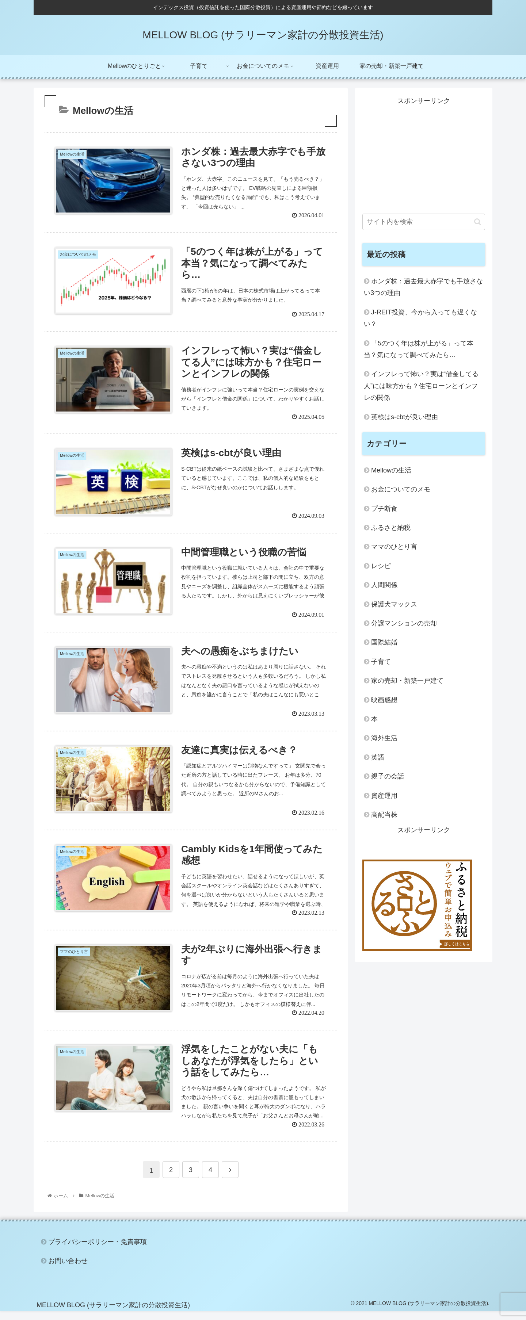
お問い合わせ (68, 1270)
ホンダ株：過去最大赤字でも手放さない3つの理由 (423, 287)
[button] (477, 222)
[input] (423, 222)
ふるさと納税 (391, 527)
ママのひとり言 (394, 546)
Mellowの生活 (391, 470)
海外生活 (384, 738)
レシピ (381, 566)
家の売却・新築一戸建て (407, 680)
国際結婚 (384, 642)
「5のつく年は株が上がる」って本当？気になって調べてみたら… (418, 349)
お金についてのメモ (400, 489)
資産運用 (384, 795)
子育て (381, 661)
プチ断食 (384, 508)
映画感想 (384, 700)
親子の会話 (387, 776)
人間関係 (384, 585)
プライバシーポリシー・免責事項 (97, 1251)
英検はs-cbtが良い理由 (404, 417)
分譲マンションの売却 (404, 623)
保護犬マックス (394, 604)
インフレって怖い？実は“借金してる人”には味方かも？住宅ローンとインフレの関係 (421, 385)
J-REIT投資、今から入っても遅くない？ (420, 318)
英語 (377, 757)
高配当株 (384, 814)
